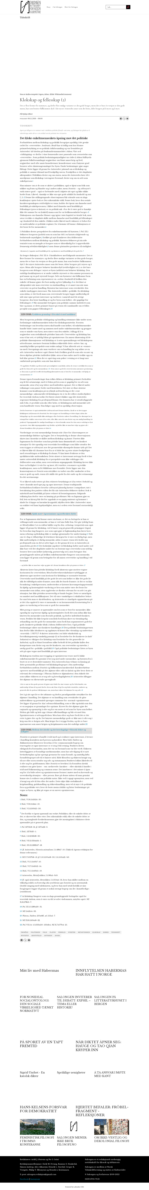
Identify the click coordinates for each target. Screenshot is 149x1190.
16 (38, 546)
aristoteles (36, 935)
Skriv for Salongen (71, 7)
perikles (62, 932)
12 (49, 369)
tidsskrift (115, 932)
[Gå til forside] (30, 7)
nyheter (71, 932)
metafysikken (84, 932)
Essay (48, 7)
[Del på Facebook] (120, 118)
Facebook (24, 1179)
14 (50, 428)
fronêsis (24, 932)
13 (31, 375)
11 (35, 358)
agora (57, 935)
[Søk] (128, 7)
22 (86, 724)
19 (53, 648)
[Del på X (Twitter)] (124, 118)
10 (52, 309)
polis (45, 932)
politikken (35, 932)
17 (21, 896)
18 (62, 628)
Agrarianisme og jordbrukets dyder (60, 514)
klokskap (96, 932)
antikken (48, 935)
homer (106, 932)
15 (87, 534)
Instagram (35, 1179)
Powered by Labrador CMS (74, 1187)
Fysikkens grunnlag (41, 314)
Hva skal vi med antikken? (64, 314)
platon (53, 932)
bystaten (25, 935)
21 (82, 690)
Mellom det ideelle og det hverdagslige (50, 730)
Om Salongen (57, 7)
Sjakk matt (37, 514)
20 (72, 677)
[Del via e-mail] (127, 118)
